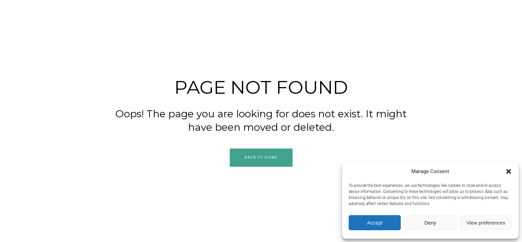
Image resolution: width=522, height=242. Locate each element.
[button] (508, 171)
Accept (375, 223)
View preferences (486, 223)
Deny (430, 223)
